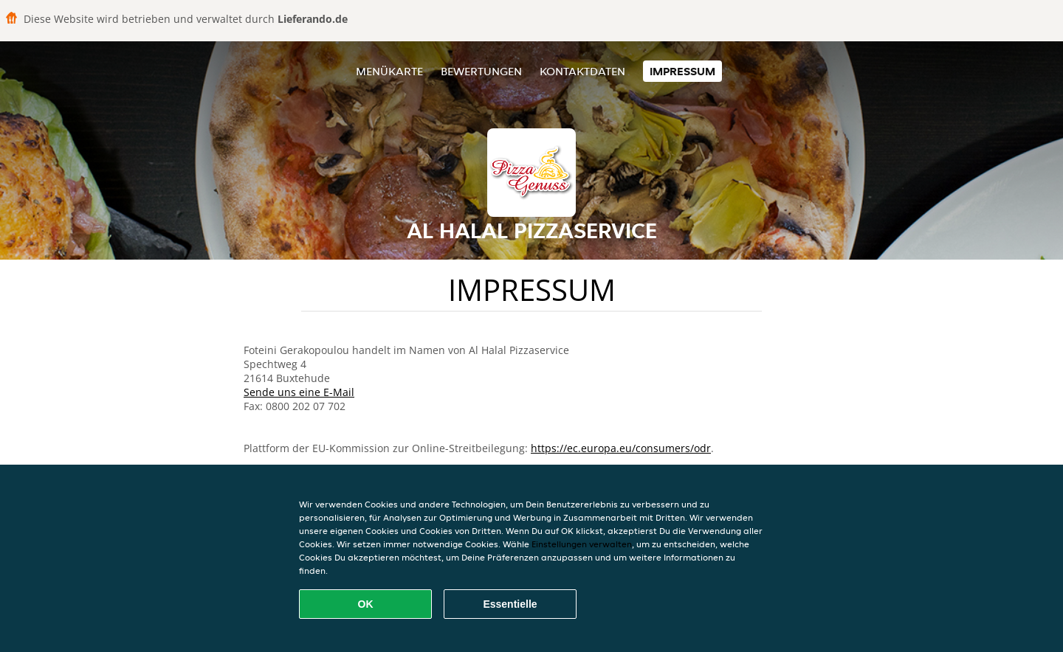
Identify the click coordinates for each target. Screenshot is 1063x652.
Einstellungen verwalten (582, 543)
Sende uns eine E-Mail (299, 392)
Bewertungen (481, 71)
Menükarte (389, 71)
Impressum (682, 71)
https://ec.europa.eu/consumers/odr (621, 448)
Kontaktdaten (582, 71)
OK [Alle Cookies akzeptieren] (366, 604)
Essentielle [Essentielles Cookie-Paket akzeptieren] (510, 604)
